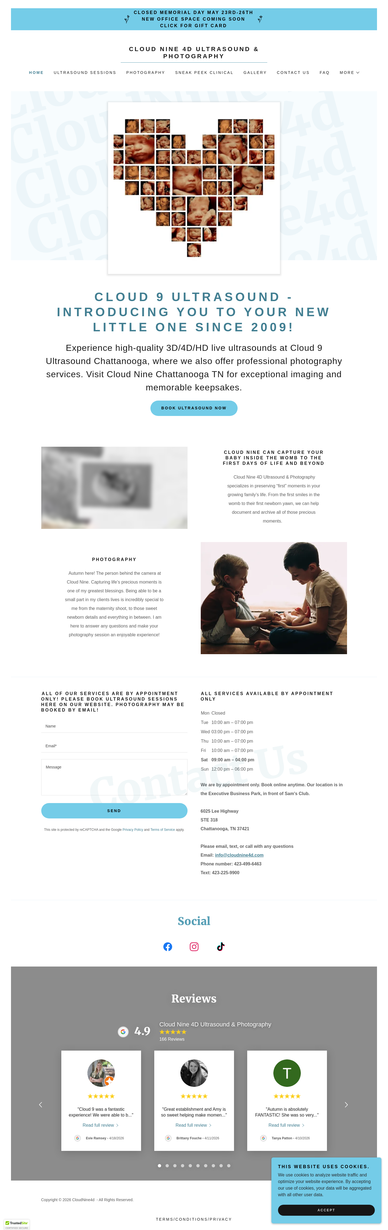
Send (114, 811)
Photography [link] (145, 72)
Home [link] (36, 72)
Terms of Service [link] (162, 830)
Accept (326, 1210)
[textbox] (114, 726)
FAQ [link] (325, 72)
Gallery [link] (255, 72)
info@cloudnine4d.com (239, 855)
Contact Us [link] (293, 72)
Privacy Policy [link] (133, 830)
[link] (194, 56)
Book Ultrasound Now (194, 408)
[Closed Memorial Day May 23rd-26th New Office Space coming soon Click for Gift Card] (194, 19)
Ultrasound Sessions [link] (85, 72)
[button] (349, 72)
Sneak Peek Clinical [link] (204, 72)
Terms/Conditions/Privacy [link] (194, 1219)
